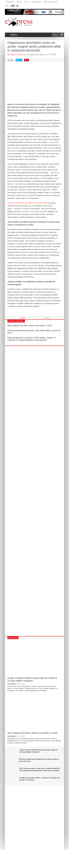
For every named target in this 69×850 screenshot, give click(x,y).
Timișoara (10, 2)
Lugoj (26, 2)
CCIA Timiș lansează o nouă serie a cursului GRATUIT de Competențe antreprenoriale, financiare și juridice (39, 769)
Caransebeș (36, 2)
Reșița (19, 2)
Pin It (47, 318)
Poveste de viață (50, 2)
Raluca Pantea (16, 55)
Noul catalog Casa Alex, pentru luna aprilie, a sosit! (29, 325)
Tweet (22, 318)
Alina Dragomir (11, 684)
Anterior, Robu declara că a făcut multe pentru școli (27, 203)
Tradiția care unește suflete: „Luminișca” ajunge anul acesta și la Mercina (39, 779)
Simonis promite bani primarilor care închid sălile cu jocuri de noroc (39, 760)
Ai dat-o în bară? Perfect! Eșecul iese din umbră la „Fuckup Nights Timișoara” (32, 679)
